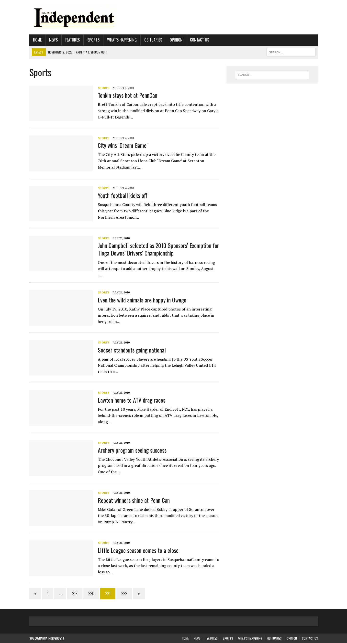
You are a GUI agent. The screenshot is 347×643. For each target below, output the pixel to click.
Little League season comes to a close (138, 550)
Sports (93, 40)
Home (37, 40)
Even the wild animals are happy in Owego (142, 299)
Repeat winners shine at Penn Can (134, 500)
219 (75, 593)
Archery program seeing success (132, 450)
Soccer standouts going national (132, 349)
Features (72, 40)
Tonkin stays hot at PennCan (127, 95)
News (53, 40)
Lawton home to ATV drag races (131, 400)
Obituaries (153, 40)
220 (91, 593)
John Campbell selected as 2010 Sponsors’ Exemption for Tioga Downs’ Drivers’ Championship (158, 249)
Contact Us (199, 40)
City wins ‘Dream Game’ (122, 145)
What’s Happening (122, 40)
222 (124, 593)
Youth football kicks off (122, 195)
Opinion (176, 40)
